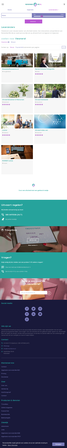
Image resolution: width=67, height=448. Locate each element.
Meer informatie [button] (12, 445)
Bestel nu (33, 240)
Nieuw (12, 47)
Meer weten (32, 245)
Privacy (3, 373)
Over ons (4, 385)
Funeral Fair (5, 411)
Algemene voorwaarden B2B (10, 433)
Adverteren (5, 426)
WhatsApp (6, 346)
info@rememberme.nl (10, 348)
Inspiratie (30, 9)
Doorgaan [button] (58, 444)
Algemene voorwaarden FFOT (11, 436)
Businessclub (5, 414)
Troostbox (4, 404)
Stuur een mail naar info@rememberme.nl (18, 267)
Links (3, 429)
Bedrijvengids (5, 418)
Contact (4, 367)
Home (10, 9)
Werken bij (4, 389)
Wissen (13, 42)
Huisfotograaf (6, 392)
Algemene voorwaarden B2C (10, 370)
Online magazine (6, 407)
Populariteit (19, 47)
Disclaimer (4, 377)
